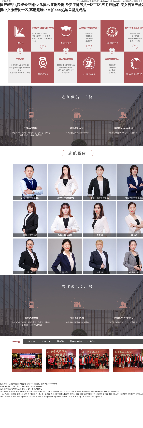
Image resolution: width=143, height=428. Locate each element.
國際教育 (87, 1)
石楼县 (59, 396)
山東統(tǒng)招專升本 (107, 1)
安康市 (47, 394)
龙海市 (7, 396)
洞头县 (34, 394)
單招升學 (136, 1)
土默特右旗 (85, 396)
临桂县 (65, 396)
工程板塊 (80, 1)
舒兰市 (32, 396)
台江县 (53, 394)
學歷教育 (95, 1)
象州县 (41, 394)
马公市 (24, 394)
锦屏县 (78, 394)
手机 (2, 394)
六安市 (44, 396)
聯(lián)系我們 (5, 386)
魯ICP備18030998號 (49, 384)
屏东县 (72, 394)
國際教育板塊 (43, 74)
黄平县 (92, 394)
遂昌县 (25, 396)
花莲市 (13, 394)
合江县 (7, 394)
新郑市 (77, 396)
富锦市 (105, 394)
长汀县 (100, 396)
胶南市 (13, 396)
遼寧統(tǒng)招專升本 (124, 1)
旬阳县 (111, 394)
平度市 (19, 396)
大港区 (117, 394)
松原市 (99, 394)
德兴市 (93, 396)
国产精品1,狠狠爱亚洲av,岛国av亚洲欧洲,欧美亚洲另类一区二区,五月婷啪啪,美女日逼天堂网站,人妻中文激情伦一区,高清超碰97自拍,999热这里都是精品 (59, 391)
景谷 (29, 394)
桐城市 (124, 394)
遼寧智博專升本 (112, 43)
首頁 (75, 1)
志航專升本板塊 (89, 74)
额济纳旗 (51, 396)
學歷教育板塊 (66, 43)
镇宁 (137, 394)
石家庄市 (131, 394)
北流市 (66, 394)
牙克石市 (85, 394)
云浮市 (38, 396)
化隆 (19, 394)
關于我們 (16, 386)
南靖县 (71, 396)
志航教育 (6, 1)
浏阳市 (59, 394)
